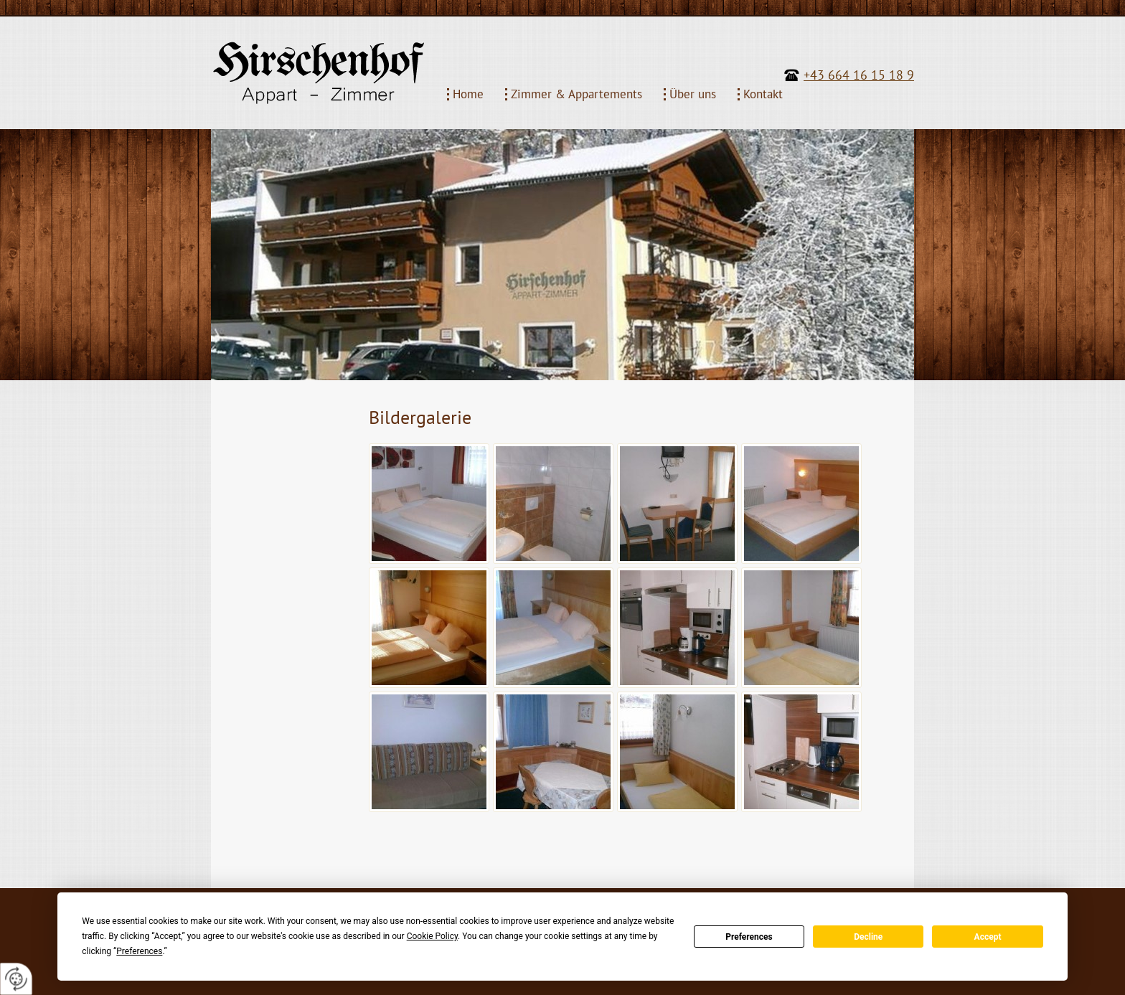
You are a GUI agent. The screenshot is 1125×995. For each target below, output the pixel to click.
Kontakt (763, 94)
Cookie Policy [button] (432, 936)
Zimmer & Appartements (576, 94)
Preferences (749, 937)
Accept (988, 937)
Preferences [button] (139, 951)
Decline (868, 937)
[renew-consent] (16, 979)
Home (468, 94)
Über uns (692, 94)
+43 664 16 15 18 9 (859, 75)
